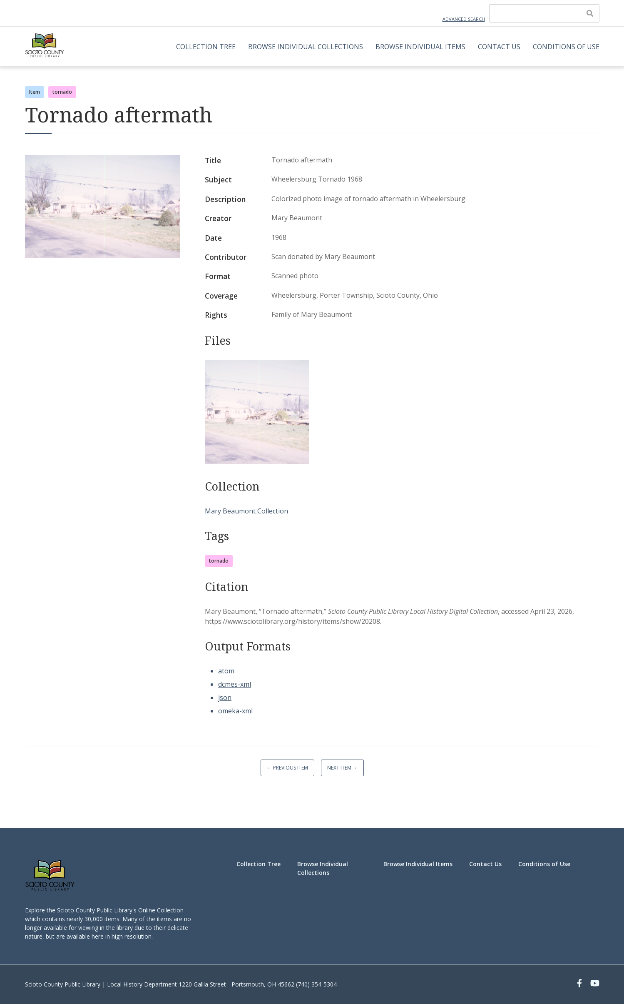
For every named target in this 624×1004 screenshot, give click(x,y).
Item (34, 91)
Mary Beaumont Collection (246, 511)
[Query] (544, 13)
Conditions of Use (566, 46)
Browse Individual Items (420, 46)
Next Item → (342, 767)
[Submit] (589, 13)
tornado (62, 91)
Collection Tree (206, 46)
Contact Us (499, 46)
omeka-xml (235, 710)
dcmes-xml (234, 684)
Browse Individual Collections (305, 46)
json (224, 697)
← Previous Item (287, 767)
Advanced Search (464, 19)
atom (226, 670)
